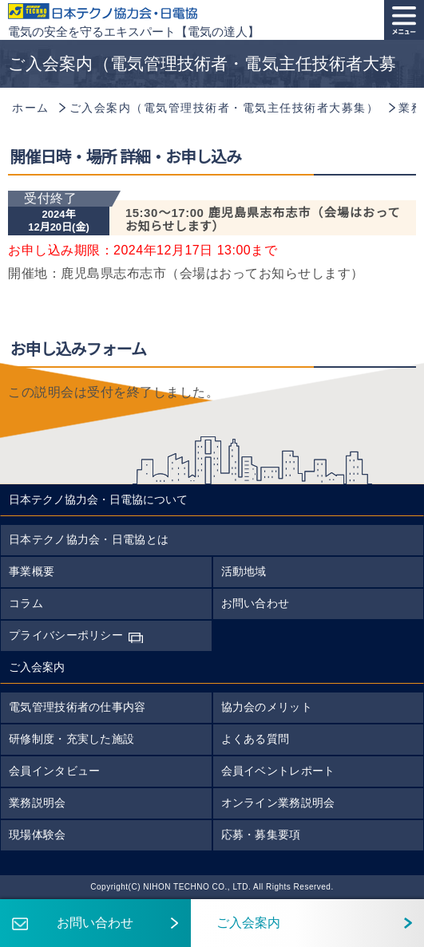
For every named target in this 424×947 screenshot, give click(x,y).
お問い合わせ (255, 603)
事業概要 (31, 571)
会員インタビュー (54, 770)
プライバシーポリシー (66, 635)
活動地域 (244, 571)
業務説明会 (37, 802)
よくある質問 (255, 738)
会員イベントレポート (278, 770)
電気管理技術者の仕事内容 (77, 706)
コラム (26, 603)
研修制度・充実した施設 (71, 738)
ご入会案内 (235, 922)
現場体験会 (37, 834)
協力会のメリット (266, 706)
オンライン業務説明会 (278, 802)
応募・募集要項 (261, 834)
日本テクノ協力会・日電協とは (88, 539)
